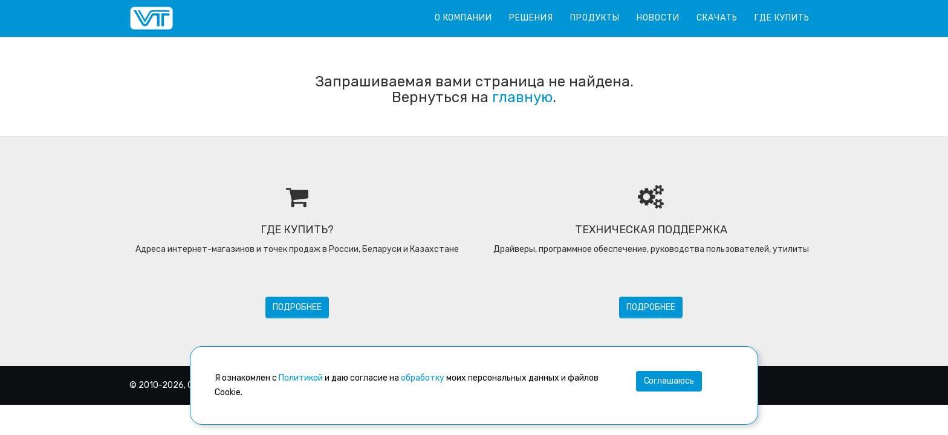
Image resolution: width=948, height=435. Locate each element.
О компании (463, 18)
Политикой (301, 378)
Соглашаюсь (669, 381)
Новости (658, 18)
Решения (531, 18)
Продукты (595, 18)
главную (522, 97)
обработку (422, 378)
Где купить (782, 18)
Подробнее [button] (297, 307)
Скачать (717, 18)
